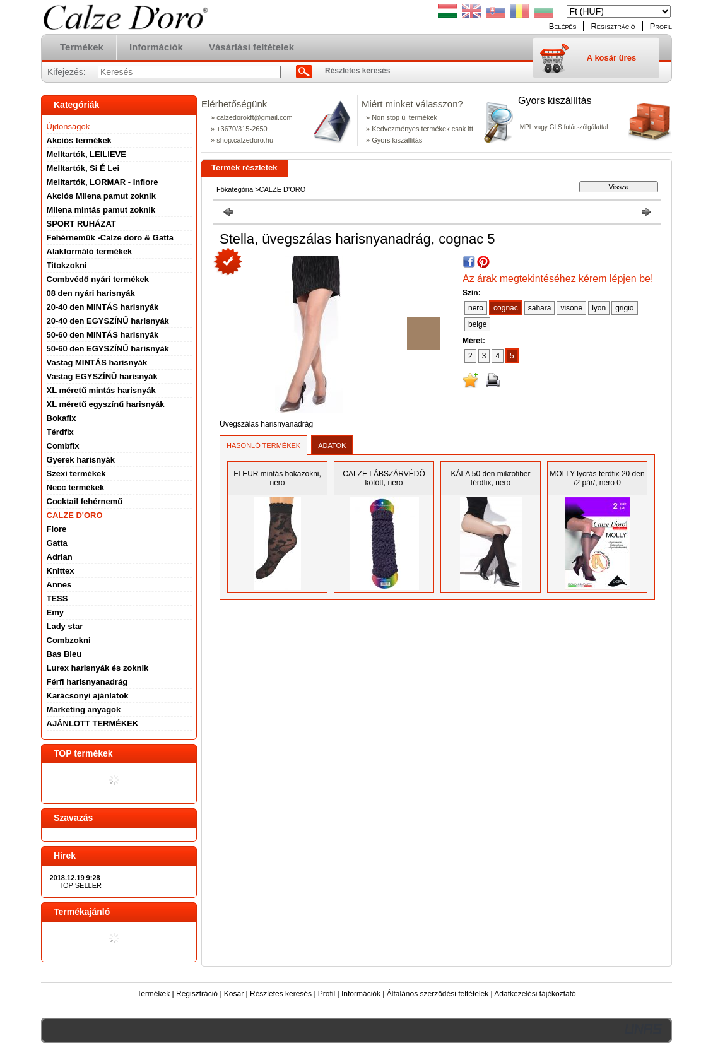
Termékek (153, 993)
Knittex (60, 570)
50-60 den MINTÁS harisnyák (103, 334)
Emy (55, 612)
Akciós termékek (79, 140)
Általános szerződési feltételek (437, 993)
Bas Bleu (64, 654)
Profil (326, 993)
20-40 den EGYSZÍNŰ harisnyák (108, 321)
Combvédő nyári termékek (98, 279)
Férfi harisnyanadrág (87, 681)
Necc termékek (76, 487)
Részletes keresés (281, 993)
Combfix (63, 446)
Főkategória (234, 189)
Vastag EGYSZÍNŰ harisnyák (102, 376)
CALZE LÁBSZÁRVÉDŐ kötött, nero (384, 478)
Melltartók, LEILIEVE (86, 154)
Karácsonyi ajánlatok (88, 695)
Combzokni (69, 640)
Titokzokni (67, 265)
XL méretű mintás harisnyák (101, 390)
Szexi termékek (76, 473)
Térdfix (60, 432)
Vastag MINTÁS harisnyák (97, 362)
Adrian (60, 557)
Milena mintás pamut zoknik (101, 210)
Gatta (57, 543)
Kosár (234, 993)
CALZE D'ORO (75, 515)
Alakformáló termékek (90, 251)
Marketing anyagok (84, 709)
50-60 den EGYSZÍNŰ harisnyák (108, 348)
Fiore (57, 529)
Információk (360, 993)
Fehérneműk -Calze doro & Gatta (110, 237)
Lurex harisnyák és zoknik (98, 668)
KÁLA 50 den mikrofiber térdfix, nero (490, 478)
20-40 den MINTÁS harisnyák (103, 307)
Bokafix (61, 418)
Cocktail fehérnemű (85, 501)
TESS (57, 598)
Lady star (65, 626)
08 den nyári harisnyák (91, 293)
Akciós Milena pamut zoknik (101, 196)
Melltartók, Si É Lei (83, 168)
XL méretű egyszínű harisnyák (106, 404)
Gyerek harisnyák (81, 459)
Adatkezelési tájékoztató (534, 993)
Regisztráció (197, 993)
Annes (59, 584)
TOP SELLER (80, 885)
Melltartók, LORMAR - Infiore (102, 182)
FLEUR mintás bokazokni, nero (277, 478)
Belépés (563, 26)
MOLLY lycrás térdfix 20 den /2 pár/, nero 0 (597, 478)
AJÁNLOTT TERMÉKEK (93, 723)
